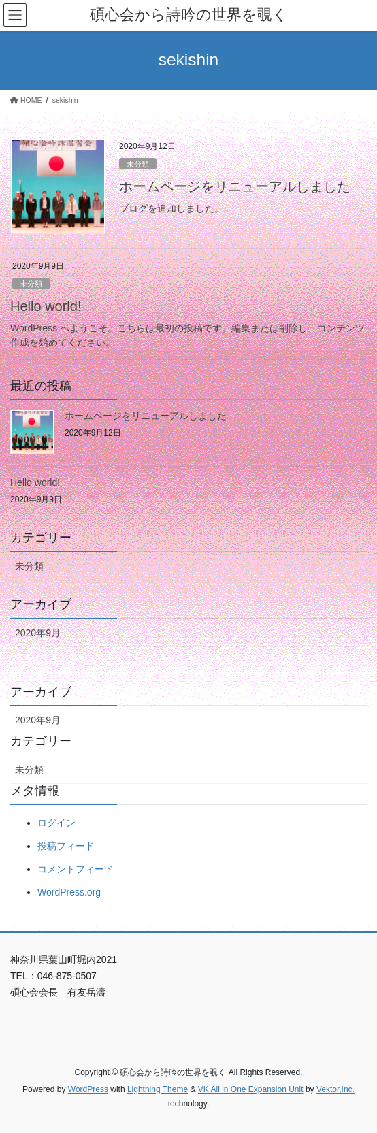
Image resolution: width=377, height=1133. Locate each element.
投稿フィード (66, 845)
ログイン (56, 822)
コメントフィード (75, 869)
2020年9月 (38, 632)
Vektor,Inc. (335, 1089)
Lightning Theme (157, 1089)
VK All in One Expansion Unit (251, 1089)
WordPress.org (69, 892)
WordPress (88, 1089)
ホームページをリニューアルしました (234, 186)
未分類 (138, 164)
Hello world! (45, 306)
